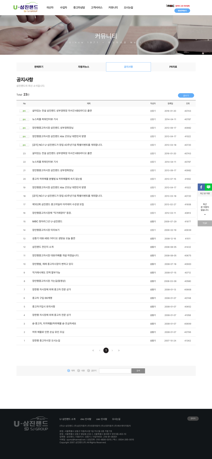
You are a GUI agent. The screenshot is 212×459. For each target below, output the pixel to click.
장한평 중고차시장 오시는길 (46, 340)
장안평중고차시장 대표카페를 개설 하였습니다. (55, 255)
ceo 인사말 (101, 419)
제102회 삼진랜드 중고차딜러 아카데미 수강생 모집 (58, 204)
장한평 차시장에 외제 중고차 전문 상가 (51, 289)
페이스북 (201, 187)
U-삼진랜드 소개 (67, 419)
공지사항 (128, 66)
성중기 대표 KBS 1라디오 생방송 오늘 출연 (53, 238)
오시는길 (116, 419)
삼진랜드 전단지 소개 (43, 246)
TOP (205, 223)
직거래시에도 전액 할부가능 (46, 272)
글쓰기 (186, 95)
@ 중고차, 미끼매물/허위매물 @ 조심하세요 (54, 323)
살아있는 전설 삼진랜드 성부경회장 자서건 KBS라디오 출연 (62, 110)
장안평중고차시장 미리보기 (46, 229)
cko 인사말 (85, 419)
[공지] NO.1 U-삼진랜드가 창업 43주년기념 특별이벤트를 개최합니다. (67, 144)
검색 (138, 370)
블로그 (208, 187)
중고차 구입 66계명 (42, 298)
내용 (83, 370)
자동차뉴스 (83, 66)
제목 (73, 370)
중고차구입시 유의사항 (43, 306)
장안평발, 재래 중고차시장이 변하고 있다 (52, 263)
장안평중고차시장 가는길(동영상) (49, 280)
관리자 (193, 418)
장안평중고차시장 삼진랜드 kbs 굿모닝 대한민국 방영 (59, 136)
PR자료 (173, 66)
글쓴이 (94, 370)
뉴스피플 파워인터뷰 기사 (45, 119)
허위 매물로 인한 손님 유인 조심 (48, 332)
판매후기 (38, 66)
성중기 (153, 221)
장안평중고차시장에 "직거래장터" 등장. (52, 212)
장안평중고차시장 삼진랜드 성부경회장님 (52, 127)
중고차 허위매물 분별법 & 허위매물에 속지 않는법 (57, 178)
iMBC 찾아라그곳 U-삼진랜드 (47, 221)
